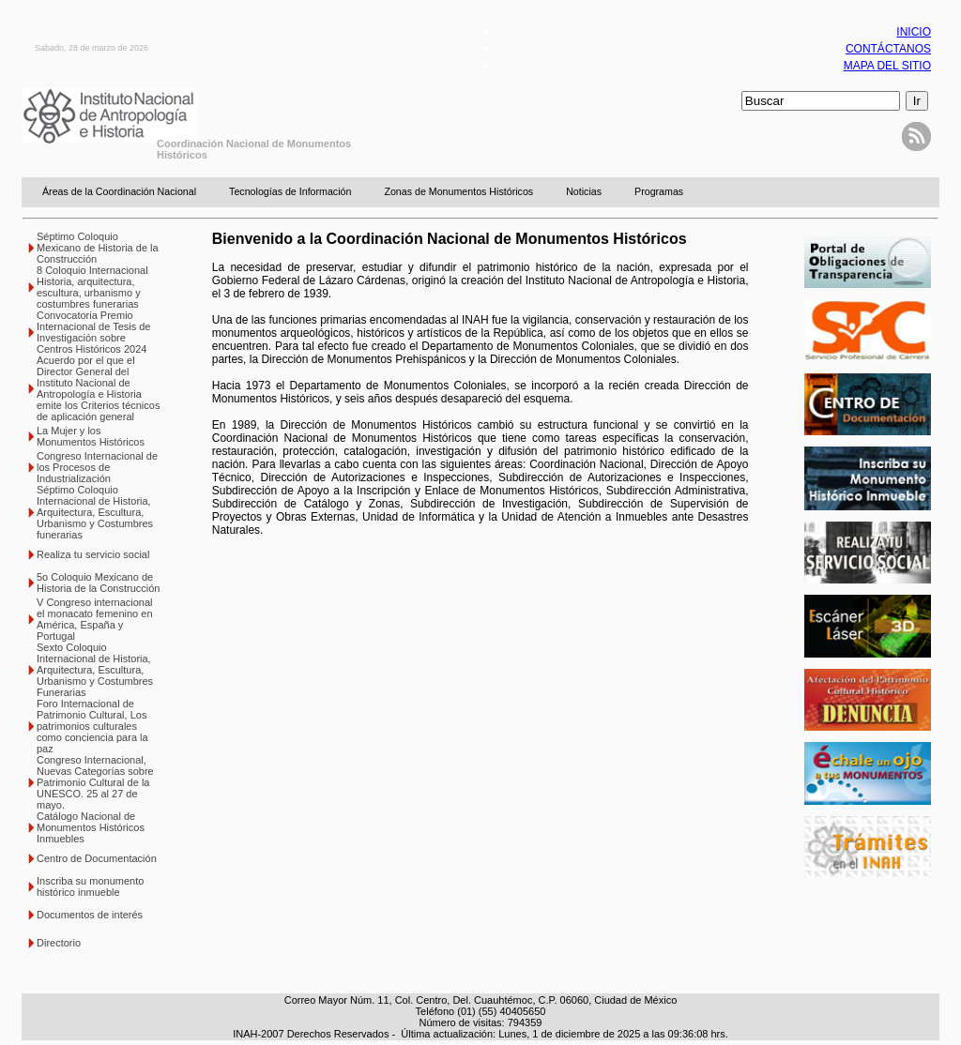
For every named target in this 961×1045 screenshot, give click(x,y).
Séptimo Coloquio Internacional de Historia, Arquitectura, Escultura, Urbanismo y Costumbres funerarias (95, 512)
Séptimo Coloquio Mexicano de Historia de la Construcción (98, 248)
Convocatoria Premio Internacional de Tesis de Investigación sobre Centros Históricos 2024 (94, 332)
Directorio (59, 942)
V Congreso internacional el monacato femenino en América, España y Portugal (95, 619)
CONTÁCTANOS (888, 48)
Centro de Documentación (97, 858)
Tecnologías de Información (290, 191)
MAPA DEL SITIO (887, 65)
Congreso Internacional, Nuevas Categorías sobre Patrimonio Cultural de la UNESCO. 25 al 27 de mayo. (95, 782)
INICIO (913, 31)
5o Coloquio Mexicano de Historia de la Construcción (98, 582)
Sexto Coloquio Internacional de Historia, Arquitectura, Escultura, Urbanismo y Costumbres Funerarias (95, 670)
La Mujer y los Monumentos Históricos (91, 436)
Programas (658, 191)
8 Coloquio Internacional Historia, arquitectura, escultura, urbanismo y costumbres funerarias (92, 287)
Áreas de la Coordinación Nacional (119, 191)
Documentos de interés (90, 914)
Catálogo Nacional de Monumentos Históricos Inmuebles (91, 827)
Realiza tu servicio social (93, 554)
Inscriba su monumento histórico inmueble (90, 886)
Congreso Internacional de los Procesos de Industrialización (97, 467)
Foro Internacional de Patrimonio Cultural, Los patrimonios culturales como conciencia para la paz (92, 726)
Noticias (584, 191)
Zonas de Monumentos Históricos (458, 191)
